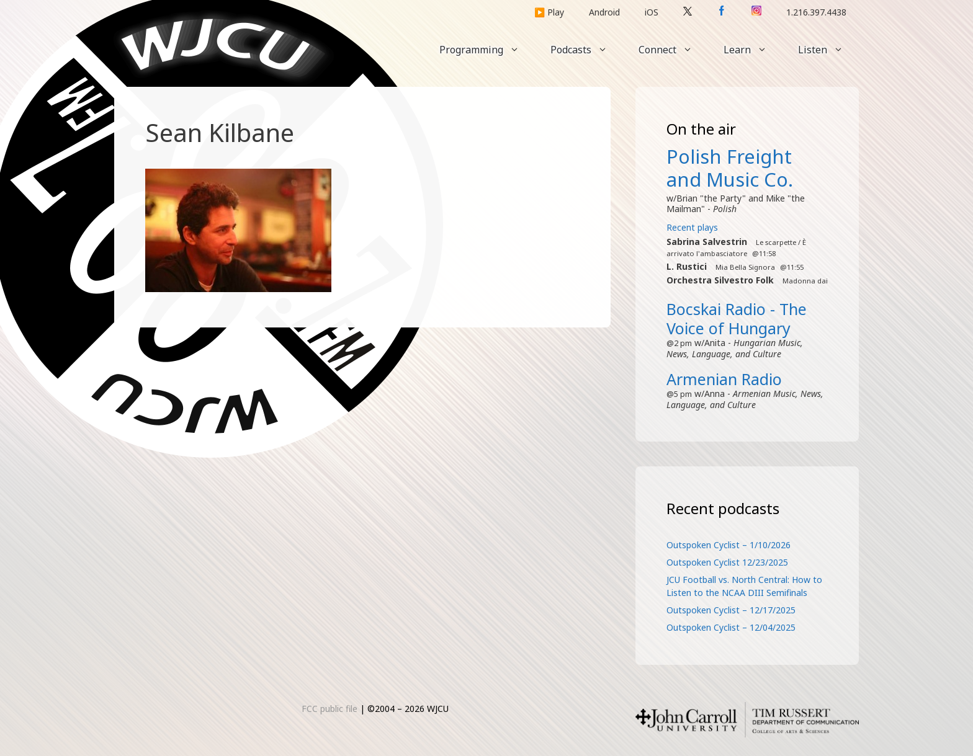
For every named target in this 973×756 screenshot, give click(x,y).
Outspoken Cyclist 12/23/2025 (727, 562)
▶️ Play (549, 12)
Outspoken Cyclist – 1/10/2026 (728, 545)
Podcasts (586, 49)
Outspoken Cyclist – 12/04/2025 (731, 627)
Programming (487, 49)
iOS (651, 12)
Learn (753, 49)
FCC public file (329, 708)
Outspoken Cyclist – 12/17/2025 (731, 610)
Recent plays (692, 227)
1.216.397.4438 (816, 12)
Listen (828, 49)
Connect (673, 49)
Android (604, 12)
